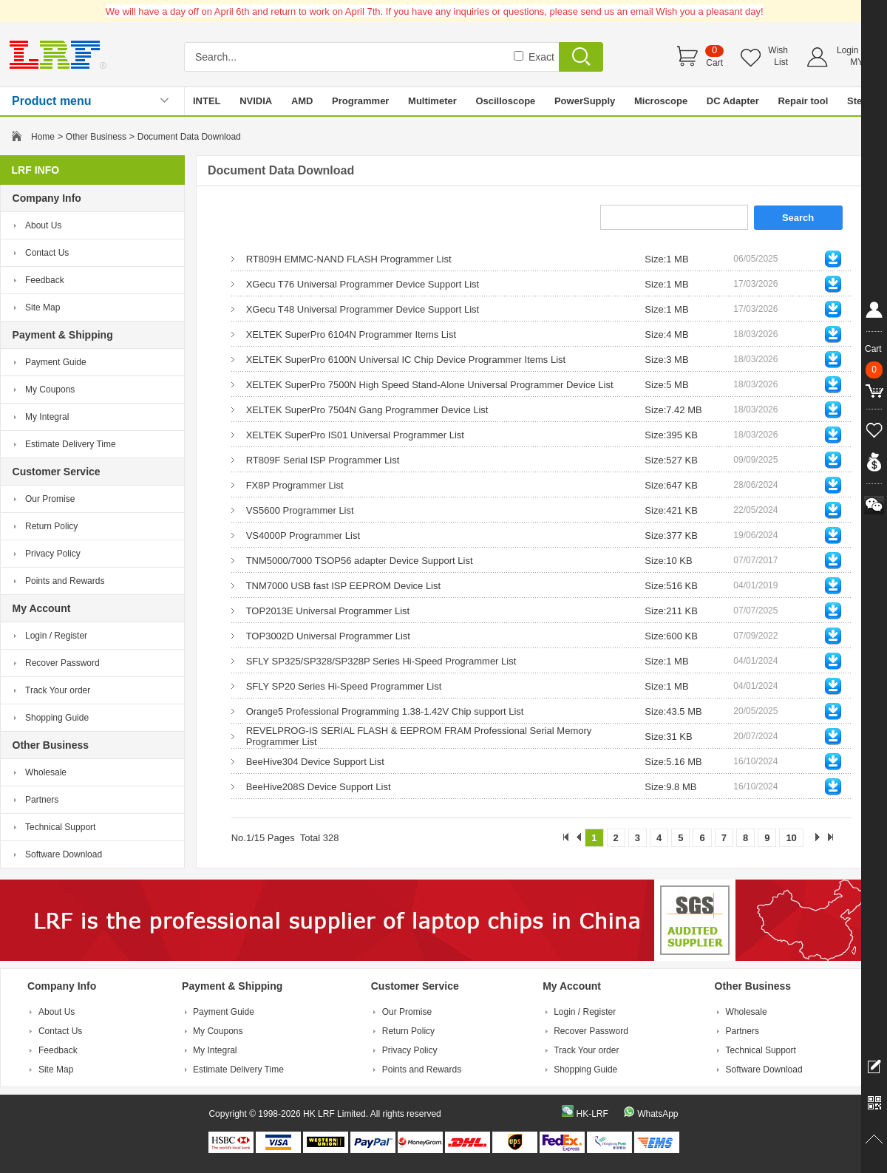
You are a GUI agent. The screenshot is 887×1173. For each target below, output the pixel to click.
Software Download (63, 854)
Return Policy (51, 526)
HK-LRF (592, 1114)
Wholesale (46, 772)
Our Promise (50, 499)
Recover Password (62, 663)
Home (43, 137)
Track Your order (57, 690)
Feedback (44, 280)
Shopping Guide (57, 718)
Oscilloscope (505, 100)
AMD (302, 100)
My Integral (47, 417)
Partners (41, 800)
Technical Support (60, 827)
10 (791, 837)
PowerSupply (584, 100)
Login (847, 50)
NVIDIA (255, 100)
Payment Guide (55, 362)
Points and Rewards (64, 581)
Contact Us (47, 253)
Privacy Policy (53, 553)
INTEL (207, 100)
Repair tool (803, 100)
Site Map (42, 307)
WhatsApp (657, 1114)
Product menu (52, 101)
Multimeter (432, 100)
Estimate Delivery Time (70, 444)
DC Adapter (733, 100)
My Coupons (50, 389)
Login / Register (56, 635)
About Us (43, 225)
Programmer (360, 100)
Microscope (660, 100)
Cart (714, 63)
